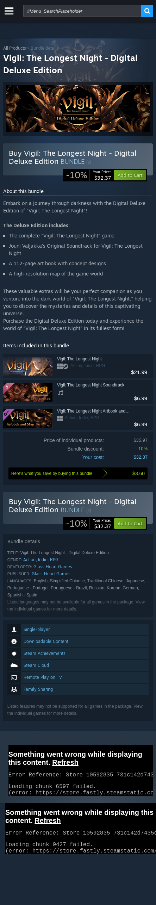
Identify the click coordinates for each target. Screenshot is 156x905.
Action (29, 559)
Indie (43, 559)
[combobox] (82, 11)
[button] (130, 523)
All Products (14, 48)
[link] (88, 175)
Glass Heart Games (52, 566)
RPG (54, 559)
